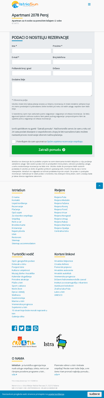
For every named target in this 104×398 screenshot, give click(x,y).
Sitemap (16, 240)
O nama (15, 197)
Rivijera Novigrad (62, 215)
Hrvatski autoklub (62, 273)
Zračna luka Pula (62, 288)
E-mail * (15, 57)
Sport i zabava (19, 285)
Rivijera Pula (60, 197)
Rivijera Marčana (62, 224)
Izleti (14, 234)
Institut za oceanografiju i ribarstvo (71, 282)
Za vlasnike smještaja (22, 215)
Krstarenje (17, 228)
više (14, 374)
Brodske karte (18, 224)
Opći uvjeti (17, 212)
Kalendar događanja (22, 276)
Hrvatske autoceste (63, 270)
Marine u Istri (18, 301)
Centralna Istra (61, 231)
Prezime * (57, 46)
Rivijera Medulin (62, 200)
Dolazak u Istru (19, 264)
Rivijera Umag (60, 218)
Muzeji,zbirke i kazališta (23, 273)
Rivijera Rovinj (61, 206)
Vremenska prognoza (22, 304)
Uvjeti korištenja (19, 203)
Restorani (16, 237)
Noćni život (17, 288)
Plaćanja (16, 209)
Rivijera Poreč (60, 209)
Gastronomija (18, 298)
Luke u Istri (59, 291)
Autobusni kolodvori (64, 285)
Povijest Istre (18, 267)
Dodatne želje (18, 79)
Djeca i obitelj (18, 291)
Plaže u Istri (17, 282)
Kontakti (16, 200)
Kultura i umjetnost (21, 270)
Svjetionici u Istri (19, 307)
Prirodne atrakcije (20, 279)
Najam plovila (18, 231)
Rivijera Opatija (61, 228)
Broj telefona (59, 57)
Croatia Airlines (61, 264)
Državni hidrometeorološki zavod (70, 279)
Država (56, 68)
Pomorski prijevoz (63, 267)
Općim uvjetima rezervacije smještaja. (65, 141)
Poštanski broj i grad (21, 68)
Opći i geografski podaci (23, 261)
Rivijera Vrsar (60, 212)
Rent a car (16, 221)
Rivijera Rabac (61, 221)
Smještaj (16, 218)
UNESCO (58, 295)
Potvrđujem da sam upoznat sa (50, 141)
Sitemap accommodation (23, 243)
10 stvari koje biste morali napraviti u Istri (29, 312)
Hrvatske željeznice (63, 261)
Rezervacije (17, 206)
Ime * (14, 46)
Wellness (16, 295)
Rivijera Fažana (61, 203)
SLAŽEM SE (94, 394)
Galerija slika (18, 316)
